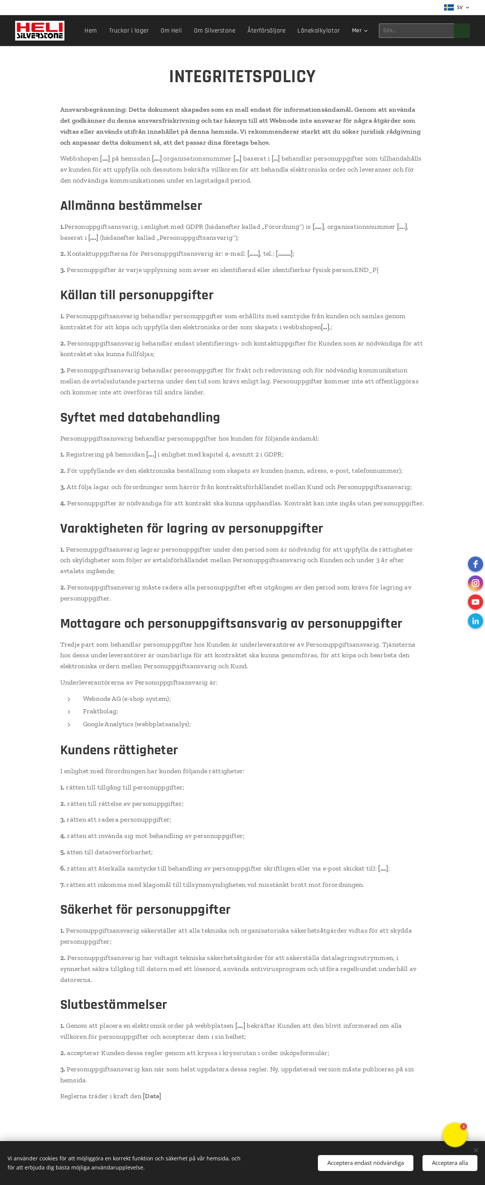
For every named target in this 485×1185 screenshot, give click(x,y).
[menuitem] (102, 30)
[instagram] (475, 583)
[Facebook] (475, 564)
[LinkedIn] (475, 620)
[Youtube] (475, 602)
